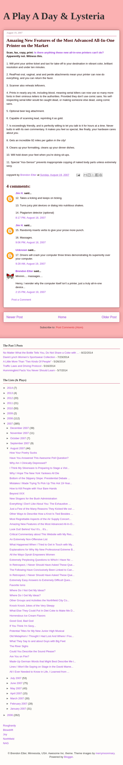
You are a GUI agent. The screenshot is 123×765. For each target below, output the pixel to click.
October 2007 (18, 438)
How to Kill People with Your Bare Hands (33, 488)
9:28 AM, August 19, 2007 (31, 263)
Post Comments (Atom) (69, 327)
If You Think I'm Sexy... (22, 625)
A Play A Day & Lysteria (54, 16)
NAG (6, 743)
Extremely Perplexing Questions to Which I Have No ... (41, 559)
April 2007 (16, 693)
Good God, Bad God (21, 620)
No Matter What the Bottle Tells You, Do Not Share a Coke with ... (41, 352)
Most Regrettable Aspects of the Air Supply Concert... (40, 519)
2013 (10, 393)
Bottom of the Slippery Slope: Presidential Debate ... (39, 478)
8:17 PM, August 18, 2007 (31, 217)
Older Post (109, 317)
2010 (10, 408)
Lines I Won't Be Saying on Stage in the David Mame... (41, 666)
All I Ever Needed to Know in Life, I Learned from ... (39, 671)
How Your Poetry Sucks (23, 452)
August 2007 (18, 448)
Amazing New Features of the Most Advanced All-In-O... (41, 524)
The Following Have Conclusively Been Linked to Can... (41, 569)
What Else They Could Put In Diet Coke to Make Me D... (42, 610)
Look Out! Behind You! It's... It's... (28, 529)
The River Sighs (18, 646)
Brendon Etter (24, 271)
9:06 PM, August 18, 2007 (31, 242)
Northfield (8, 738)
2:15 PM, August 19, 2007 (31, 292)
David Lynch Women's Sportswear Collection (29, 357)
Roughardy (9, 725)
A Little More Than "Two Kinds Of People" (27, 361)
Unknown (21, 250)
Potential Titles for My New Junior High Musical (36, 630)
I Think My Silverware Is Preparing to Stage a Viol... (39, 467)
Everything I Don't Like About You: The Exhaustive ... (40, 503)
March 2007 (17, 698)
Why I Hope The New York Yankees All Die (34, 473)
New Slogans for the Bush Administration (33, 498)
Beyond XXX (16, 493)
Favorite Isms (17, 585)
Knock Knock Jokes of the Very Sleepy (31, 605)
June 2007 (16, 683)
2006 (10, 715)
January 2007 (18, 708)
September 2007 (20, 443)
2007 (10, 423)
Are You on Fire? (19, 656)
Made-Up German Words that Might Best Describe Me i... (42, 661)
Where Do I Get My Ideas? (25, 595)
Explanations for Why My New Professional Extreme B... (42, 549)
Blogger (68, 756)
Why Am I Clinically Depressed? (28, 462)
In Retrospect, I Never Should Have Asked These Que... (41, 564)
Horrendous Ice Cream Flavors (27, 615)
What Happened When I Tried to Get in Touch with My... (41, 544)
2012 (10, 398)
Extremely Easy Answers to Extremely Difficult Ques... (40, 580)
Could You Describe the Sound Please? (32, 651)
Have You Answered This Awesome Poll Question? (38, 457)
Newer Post (14, 317)
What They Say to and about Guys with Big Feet (37, 641)
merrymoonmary (105, 753)
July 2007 (16, 678)
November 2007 (20, 433)
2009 (10, 413)
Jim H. (19, 193)
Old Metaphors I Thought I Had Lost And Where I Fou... (41, 636)
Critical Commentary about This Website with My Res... (41, 534)
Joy (5, 734)
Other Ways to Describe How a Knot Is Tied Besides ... (41, 513)
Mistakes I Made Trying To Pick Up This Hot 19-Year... (40, 483)
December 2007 (20, 428)
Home (62, 317)
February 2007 (19, 703)
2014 (10, 387)
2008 (10, 418)
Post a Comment (21, 299)
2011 (10, 403)
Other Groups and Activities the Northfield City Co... (39, 600)
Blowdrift (8, 729)
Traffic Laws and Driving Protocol (22, 365)
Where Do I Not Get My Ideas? (27, 590)
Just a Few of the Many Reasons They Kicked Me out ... (41, 508)
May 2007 (16, 688)
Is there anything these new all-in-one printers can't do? (69, 52)
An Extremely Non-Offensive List (28, 539)
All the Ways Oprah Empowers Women (32, 554)
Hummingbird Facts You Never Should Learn (29, 370)
